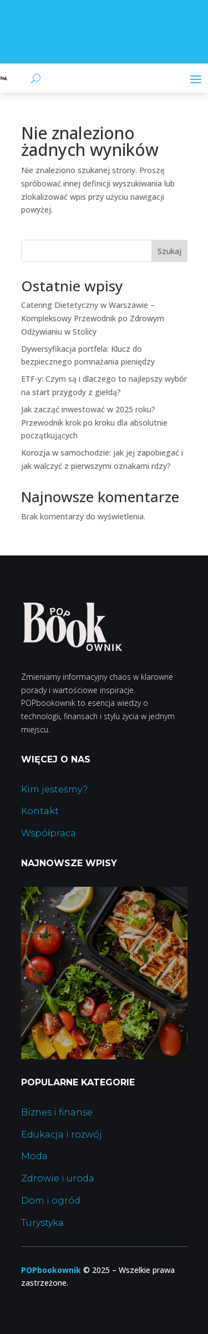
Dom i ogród (50, 1200)
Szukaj (169, 251)
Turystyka (42, 1222)
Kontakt (40, 811)
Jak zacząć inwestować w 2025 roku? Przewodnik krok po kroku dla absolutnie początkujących (94, 422)
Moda (34, 1156)
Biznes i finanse (57, 1112)
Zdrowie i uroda (57, 1178)
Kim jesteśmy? (54, 789)
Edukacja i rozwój (61, 1134)
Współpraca (48, 833)
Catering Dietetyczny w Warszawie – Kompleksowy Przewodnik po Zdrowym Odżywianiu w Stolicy (92, 318)
